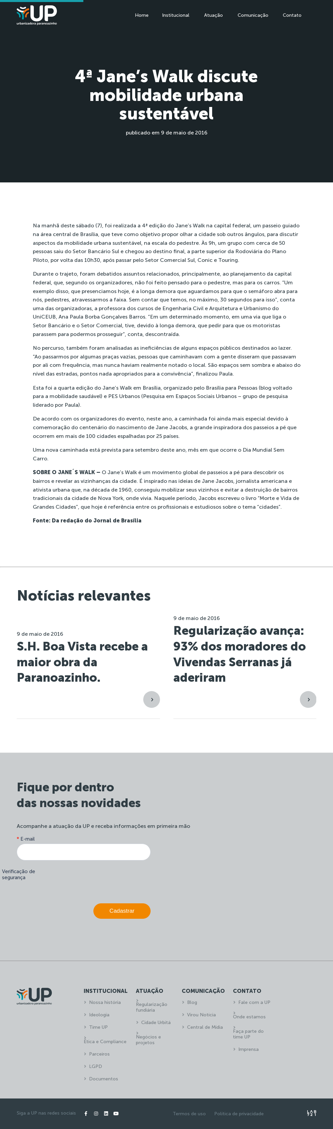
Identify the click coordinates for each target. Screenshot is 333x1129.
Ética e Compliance (105, 1042)
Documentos (103, 1079)
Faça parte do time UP (248, 1034)
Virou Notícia (201, 1015)
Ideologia (99, 1015)
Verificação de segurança (18, 874)
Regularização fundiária (151, 1007)
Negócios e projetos (148, 1040)
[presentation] (100, 880)
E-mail (26, 839)
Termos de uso (189, 1114)
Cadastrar (122, 911)
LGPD (95, 1066)
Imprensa (248, 1049)
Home (142, 15)
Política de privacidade (239, 1114)
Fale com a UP (254, 1002)
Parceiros (99, 1054)
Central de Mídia (205, 1027)
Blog (192, 1002)
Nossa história (105, 1002)
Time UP (98, 1027)
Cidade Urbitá (156, 1022)
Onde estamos (249, 1017)
